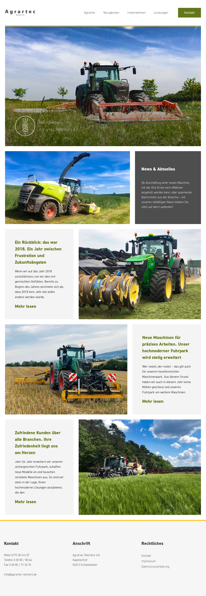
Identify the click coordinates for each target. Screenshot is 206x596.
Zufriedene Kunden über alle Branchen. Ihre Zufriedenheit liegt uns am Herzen (38, 443)
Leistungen (161, 12)
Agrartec (89, 12)
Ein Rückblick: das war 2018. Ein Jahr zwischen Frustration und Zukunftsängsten (38, 252)
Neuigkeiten (111, 12)
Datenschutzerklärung (155, 567)
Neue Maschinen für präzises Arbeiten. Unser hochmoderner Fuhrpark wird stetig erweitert (166, 347)
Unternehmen (136, 12)
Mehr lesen (25, 306)
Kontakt (189, 12)
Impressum (148, 561)
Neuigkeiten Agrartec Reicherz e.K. (59, 125)
